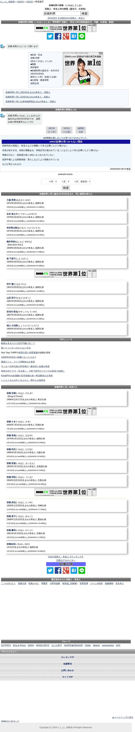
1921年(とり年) (52, 130)
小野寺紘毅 (55, 583)
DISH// (31, 645)
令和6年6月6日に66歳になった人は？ (19, 357)
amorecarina (108, 645)
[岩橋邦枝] (66, 480)
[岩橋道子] (66, 519)
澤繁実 (44, 583)
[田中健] (66, 287)
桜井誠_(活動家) (70, 583)
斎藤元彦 (22, 583)
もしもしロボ (67, 657)
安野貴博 (84, 583)
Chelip (88, 645)
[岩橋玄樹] (66, 398)
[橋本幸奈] (66, 246)
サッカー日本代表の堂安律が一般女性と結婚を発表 (25, 366)
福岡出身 (34, 83)
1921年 (20, 2)
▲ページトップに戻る (122, 717)
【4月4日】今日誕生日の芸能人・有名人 (66, 18)
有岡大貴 (23, 352)
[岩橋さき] (66, 425)
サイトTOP (67, 677)
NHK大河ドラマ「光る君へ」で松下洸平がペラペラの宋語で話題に (33, 371)
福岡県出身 (81, 130)
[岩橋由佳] (66, 547)
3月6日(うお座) (67, 130)
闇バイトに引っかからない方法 (16, 348)
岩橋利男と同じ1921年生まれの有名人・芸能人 (28, 92)
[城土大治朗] (66, 329)
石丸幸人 (119, 583)
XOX (118, 645)
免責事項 (67, 664)
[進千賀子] (66, 262)
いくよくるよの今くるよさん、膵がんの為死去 (23, 380)
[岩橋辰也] (66, 506)
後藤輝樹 (109, 583)
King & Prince (19, 645)
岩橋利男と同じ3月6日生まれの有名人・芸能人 (28, 97)
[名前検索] (62, 13)
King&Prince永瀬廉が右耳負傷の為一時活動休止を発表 (27, 375)
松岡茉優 (33, 352)
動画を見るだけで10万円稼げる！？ (18, 343)
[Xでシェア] (50, 36)
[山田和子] (66, 301)
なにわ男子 (56, 645)
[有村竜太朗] (66, 231)
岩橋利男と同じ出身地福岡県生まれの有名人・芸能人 (31, 101)
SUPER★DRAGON (73, 645)
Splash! (96, 645)
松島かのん (33, 583)
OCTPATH (6, 645)
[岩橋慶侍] (66, 533)
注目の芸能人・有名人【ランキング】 (66, 557)
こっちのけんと (8, 583)
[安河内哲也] (66, 315)
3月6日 (29, 2)
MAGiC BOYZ (42, 645)
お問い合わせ (67, 670)
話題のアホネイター (65, 560)
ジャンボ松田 (96, 583)
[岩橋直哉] (66, 439)
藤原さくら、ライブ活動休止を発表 (18, 362)
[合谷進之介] (66, 217)
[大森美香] (66, 203)
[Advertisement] (66, 593)
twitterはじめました (10, 721)
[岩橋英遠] (66, 466)
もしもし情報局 (7, 2)
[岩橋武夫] (66, 452)
